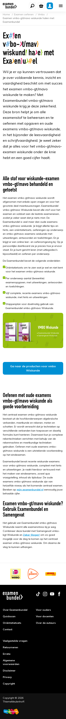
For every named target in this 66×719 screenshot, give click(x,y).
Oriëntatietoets (12, 622)
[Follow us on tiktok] (38, 595)
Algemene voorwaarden (11, 662)
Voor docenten (45, 616)
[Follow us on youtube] (52, 595)
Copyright (9, 683)
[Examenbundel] (10, 6)
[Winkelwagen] (41, 5)
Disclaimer (9, 670)
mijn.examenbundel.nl (30, 489)
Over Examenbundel (15, 609)
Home (7, 14)
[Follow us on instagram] (45, 595)
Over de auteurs (46, 622)
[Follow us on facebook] (59, 595)
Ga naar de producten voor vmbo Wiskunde (33, 368)
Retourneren (10, 647)
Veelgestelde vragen (15, 640)
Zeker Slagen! (31, 534)
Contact (7, 629)
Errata (6, 653)
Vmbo (41, 14)
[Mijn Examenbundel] (50, 5)
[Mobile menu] (60, 5)
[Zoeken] (32, 5)
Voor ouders (43, 609)
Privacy (7, 677)
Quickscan (9, 616)
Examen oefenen (24, 14)
